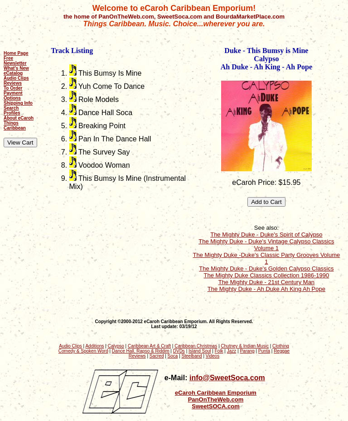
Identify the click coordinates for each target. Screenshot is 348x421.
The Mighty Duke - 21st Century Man (266, 282)
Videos (212, 355)
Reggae (282, 350)
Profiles (12, 113)
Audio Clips (16, 78)
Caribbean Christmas (195, 346)
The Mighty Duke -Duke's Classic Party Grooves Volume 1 (266, 258)
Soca (173, 355)
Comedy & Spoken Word (83, 350)
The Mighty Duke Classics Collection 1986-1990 (266, 275)
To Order (13, 88)
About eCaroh (19, 118)
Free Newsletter (15, 61)
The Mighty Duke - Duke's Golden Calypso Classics (266, 268)
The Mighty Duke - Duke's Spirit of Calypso (266, 234)
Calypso (116, 346)
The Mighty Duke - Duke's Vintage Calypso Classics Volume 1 (266, 245)
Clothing (280, 346)
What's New (16, 68)
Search (11, 108)
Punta (264, 350)
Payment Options (13, 96)
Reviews (13, 83)
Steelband (192, 355)
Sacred (157, 355)
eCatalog (13, 73)
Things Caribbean (15, 126)
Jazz (232, 350)
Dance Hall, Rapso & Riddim (140, 350)
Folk (219, 350)
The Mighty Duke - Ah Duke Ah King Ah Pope (266, 289)
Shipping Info (18, 103)
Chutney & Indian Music (245, 346)
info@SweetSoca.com (227, 378)
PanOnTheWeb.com (216, 399)
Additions (94, 346)
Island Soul (199, 350)
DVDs (179, 350)
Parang (247, 350)
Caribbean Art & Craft (149, 346)
